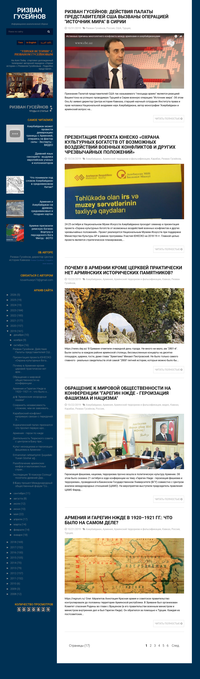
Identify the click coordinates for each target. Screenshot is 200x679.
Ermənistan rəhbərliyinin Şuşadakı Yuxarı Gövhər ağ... (32, 456)
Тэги (20, 42)
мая (16, 514)
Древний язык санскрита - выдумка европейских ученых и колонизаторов (40, 158)
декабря (19, 334)
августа (19, 498)
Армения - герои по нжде (28, 433)
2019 (13, 331)
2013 (13, 568)
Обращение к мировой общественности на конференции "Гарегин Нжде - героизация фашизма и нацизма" (120, 398)
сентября (19, 493)
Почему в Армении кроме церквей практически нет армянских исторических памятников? (120, 273)
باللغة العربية (46, 42)
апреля (18, 519)
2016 (13, 552)
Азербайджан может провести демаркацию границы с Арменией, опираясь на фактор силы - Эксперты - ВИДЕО (39, 136)
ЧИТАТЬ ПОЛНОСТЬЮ (168, 118)
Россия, (111, 28)
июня (17, 508)
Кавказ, (169, 284)
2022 (13, 315)
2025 (13, 299)
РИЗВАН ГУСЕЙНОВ (29, 13)
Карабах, (157, 158)
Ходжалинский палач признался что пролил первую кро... (32, 426)
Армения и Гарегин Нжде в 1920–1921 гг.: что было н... (31, 390)
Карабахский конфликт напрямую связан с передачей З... (33, 416)
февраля (19, 529)
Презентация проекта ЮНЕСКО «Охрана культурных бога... (32, 359)
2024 (13, 305)
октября (19, 345)
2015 (13, 557)
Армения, (109, 284)
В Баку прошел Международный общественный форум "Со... (32, 484)
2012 (13, 573)
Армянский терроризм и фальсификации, (127, 158)
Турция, (127, 28)
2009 (13, 588)
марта (18, 524)
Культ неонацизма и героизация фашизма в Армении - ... (32, 448)
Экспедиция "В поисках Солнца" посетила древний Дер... (32, 476)
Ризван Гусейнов (37, 260)
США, (119, 28)
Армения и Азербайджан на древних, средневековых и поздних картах (42, 208)
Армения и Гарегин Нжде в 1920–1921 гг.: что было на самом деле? (120, 525)
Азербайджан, (94, 158)
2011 (13, 578)
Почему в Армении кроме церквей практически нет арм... (29, 368)
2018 (13, 542)
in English (31, 42)
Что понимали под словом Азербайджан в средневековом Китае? (39, 182)
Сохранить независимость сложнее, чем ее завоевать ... (32, 406)
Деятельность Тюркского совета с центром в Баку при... (33, 440)
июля (17, 503)
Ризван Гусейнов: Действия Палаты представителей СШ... (32, 350)
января (18, 534)
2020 (13, 325)
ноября (18, 340)
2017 (13, 547)
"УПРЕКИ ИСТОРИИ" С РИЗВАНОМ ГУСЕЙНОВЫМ (34, 53)
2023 (13, 310)
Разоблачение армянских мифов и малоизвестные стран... (29, 466)
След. (176, 651)
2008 (13, 594)
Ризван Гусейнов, (96, 28)
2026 (13, 294)
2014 (13, 562)
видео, (168, 410)
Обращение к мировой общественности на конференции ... (26, 380)
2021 (13, 320)
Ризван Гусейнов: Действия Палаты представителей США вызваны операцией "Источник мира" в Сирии (118, 16)
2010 (13, 583)
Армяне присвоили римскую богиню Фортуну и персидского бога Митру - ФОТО (41, 232)
